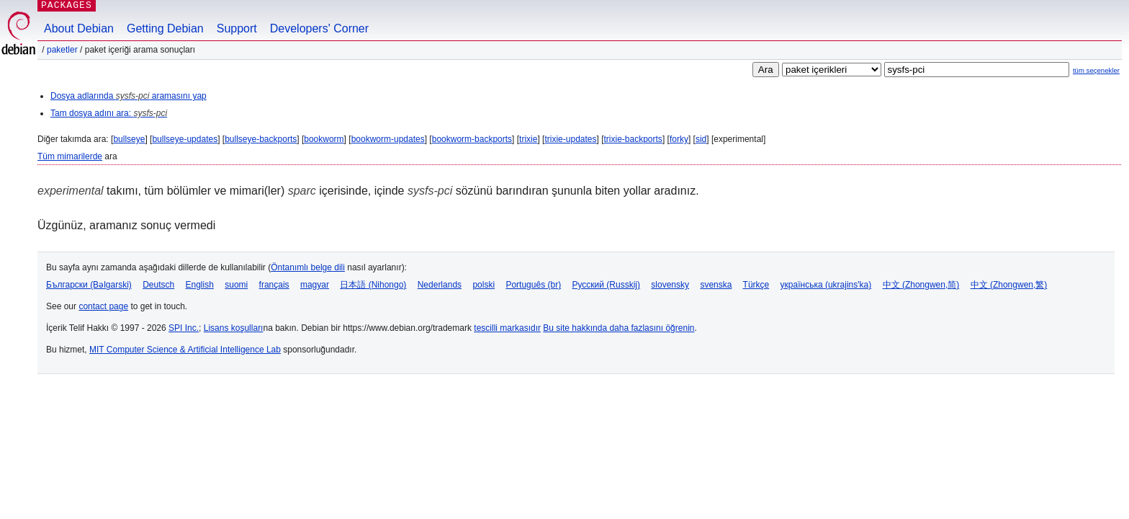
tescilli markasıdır (507, 328)
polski (483, 285)
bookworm (323, 139)
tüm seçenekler (1096, 70)
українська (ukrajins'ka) (826, 285)
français (274, 285)
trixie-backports (633, 139)
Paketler (62, 50)
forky (679, 139)
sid (701, 139)
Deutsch (158, 285)
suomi (236, 285)
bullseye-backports (261, 139)
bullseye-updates (184, 139)
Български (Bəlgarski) (89, 285)
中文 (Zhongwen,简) (921, 285)
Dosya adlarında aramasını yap (128, 96)
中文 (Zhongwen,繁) (1009, 285)
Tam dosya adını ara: (108, 113)
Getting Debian (165, 28)
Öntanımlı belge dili (308, 267)
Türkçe (756, 285)
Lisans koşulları (234, 328)
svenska (716, 285)
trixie (528, 139)
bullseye (129, 139)
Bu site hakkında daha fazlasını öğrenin (618, 328)
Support (237, 28)
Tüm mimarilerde (69, 156)
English (200, 285)
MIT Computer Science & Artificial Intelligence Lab (185, 350)
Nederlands (440, 285)
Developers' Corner (319, 28)
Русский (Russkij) (606, 285)
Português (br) (533, 285)
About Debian (79, 28)
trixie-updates (570, 139)
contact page (103, 306)
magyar (314, 285)
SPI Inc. (183, 328)
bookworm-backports (472, 139)
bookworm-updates (388, 139)
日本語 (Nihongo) (373, 285)
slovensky (670, 285)
